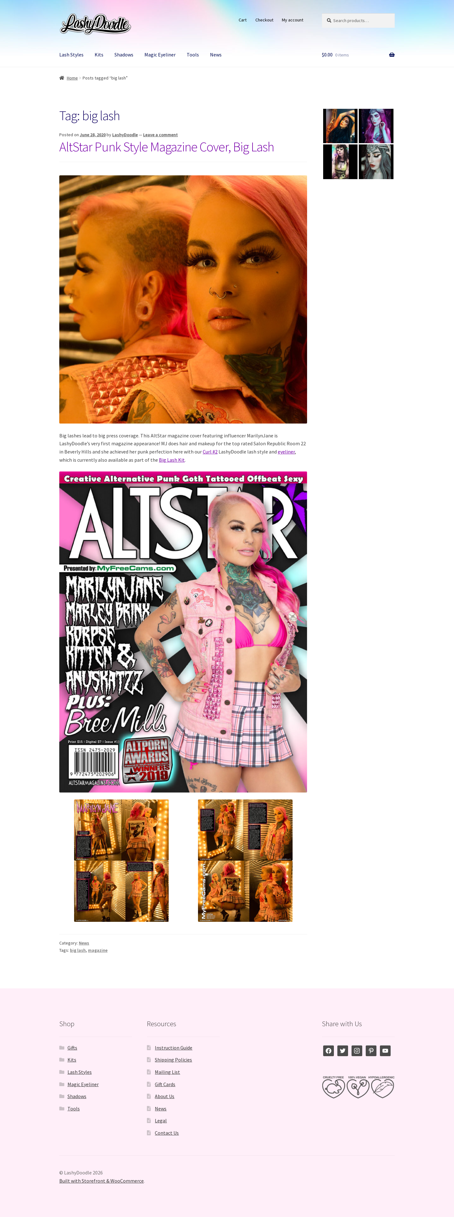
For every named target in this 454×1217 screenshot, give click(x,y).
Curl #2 (210, 451)
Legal (161, 1120)
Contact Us (167, 1133)
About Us (164, 1096)
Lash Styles (71, 54)
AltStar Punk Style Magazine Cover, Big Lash (166, 146)
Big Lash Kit (172, 460)
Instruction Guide (173, 1047)
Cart (243, 20)
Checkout (264, 20)
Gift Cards (165, 1084)
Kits (99, 54)
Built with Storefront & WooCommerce (101, 1181)
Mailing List (167, 1072)
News (216, 54)
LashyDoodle (125, 134)
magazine (98, 950)
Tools (193, 54)
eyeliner (286, 451)
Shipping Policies (173, 1059)
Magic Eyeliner (160, 54)
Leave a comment (160, 134)
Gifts (72, 1047)
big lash (78, 950)
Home (72, 78)
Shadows (123, 54)
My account (292, 20)
